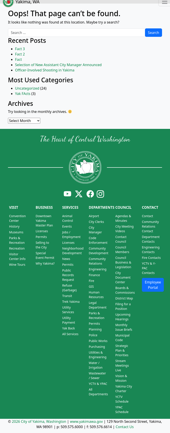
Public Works (98, 341)
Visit (13, 207)
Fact (18, 59)
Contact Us (124, 426)
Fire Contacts (151, 258)
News (66, 259)
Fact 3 (20, 48)
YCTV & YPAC (98, 384)
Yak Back (68, 328)
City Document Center (123, 277)
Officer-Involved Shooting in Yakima (44, 70)
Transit (67, 296)
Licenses (42, 231)
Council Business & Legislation (123, 262)
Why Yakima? (45, 263)
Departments (101, 207)
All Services (70, 334)
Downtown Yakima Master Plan (44, 220)
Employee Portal (153, 285)
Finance (94, 275)
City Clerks (96, 222)
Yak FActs (22, 93)
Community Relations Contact (150, 226)
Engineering (97, 269)
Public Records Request (68, 275)
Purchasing (97, 346)
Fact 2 (20, 54)
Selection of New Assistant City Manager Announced (58, 64)
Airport (94, 216)
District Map (124, 298)
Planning (95, 329)
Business (44, 207)
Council (123, 207)
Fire (91, 281)
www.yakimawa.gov (86, 421)
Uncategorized (27, 88)
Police (93, 335)
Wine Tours (17, 264)
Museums (16, 232)
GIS (91, 286)
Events (67, 226)
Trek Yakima (71, 301)
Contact (150, 207)
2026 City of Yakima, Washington (39, 421)
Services (70, 207)
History (14, 226)
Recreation (17, 248)
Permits (41, 237)
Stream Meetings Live (122, 365)
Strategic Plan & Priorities (121, 350)
